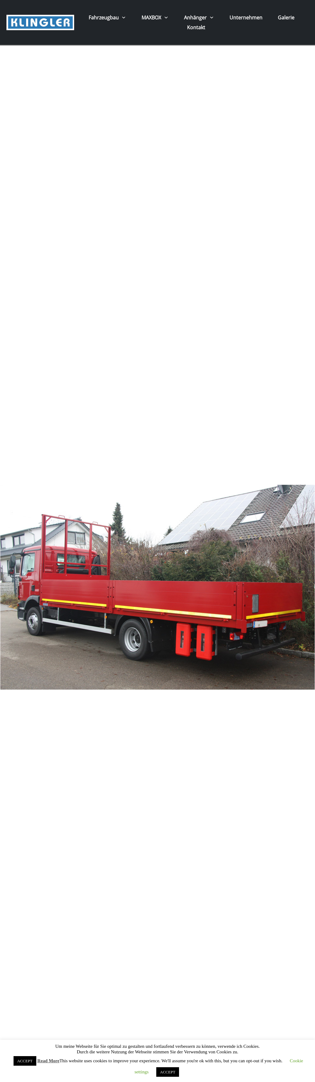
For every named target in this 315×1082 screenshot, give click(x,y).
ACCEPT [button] (25, 1061)
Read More (48, 1060)
